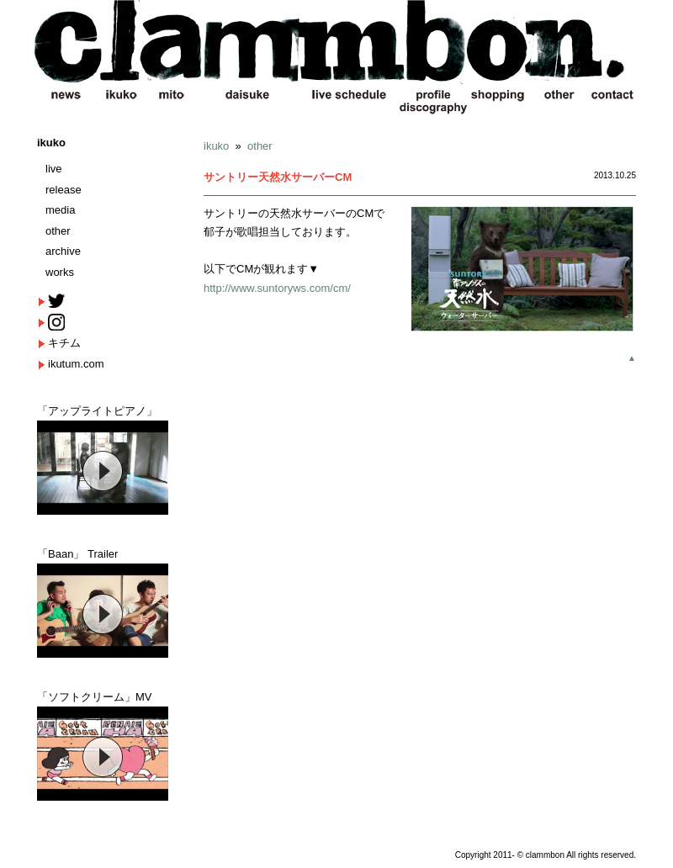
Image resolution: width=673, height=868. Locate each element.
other (58, 231)
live (53, 168)
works (59, 272)
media (60, 210)
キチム (64, 342)
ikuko (51, 142)
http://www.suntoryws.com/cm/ (277, 288)
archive (63, 251)
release (63, 189)
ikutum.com (75, 363)
